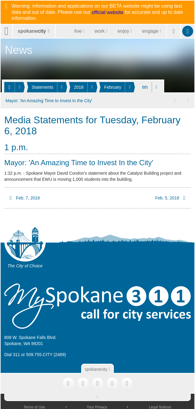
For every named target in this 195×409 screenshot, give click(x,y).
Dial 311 (12, 353)
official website (107, 12)
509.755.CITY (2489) (46, 353)
